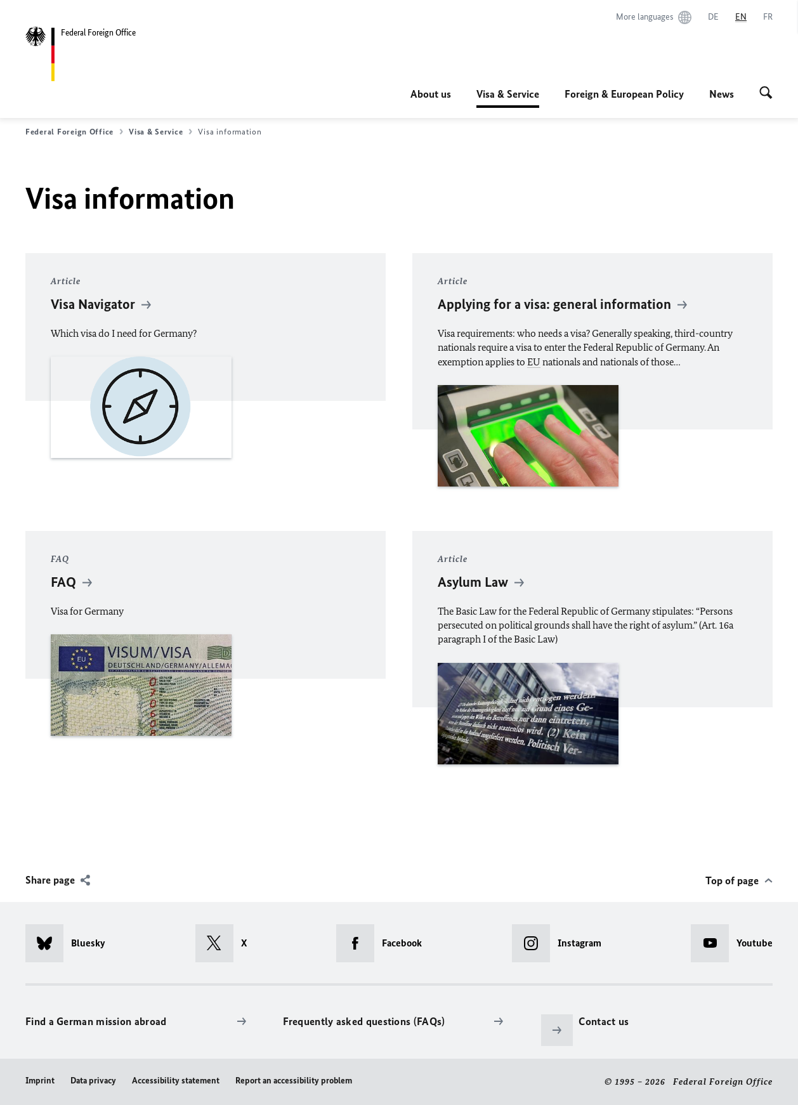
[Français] (768, 17)
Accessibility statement (175, 1080)
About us (430, 94)
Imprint (40, 1080)
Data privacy (93, 1080)
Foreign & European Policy (624, 94)
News (721, 94)
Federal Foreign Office (74, 132)
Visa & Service (507, 94)
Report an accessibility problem (293, 1080)
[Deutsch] (713, 17)
